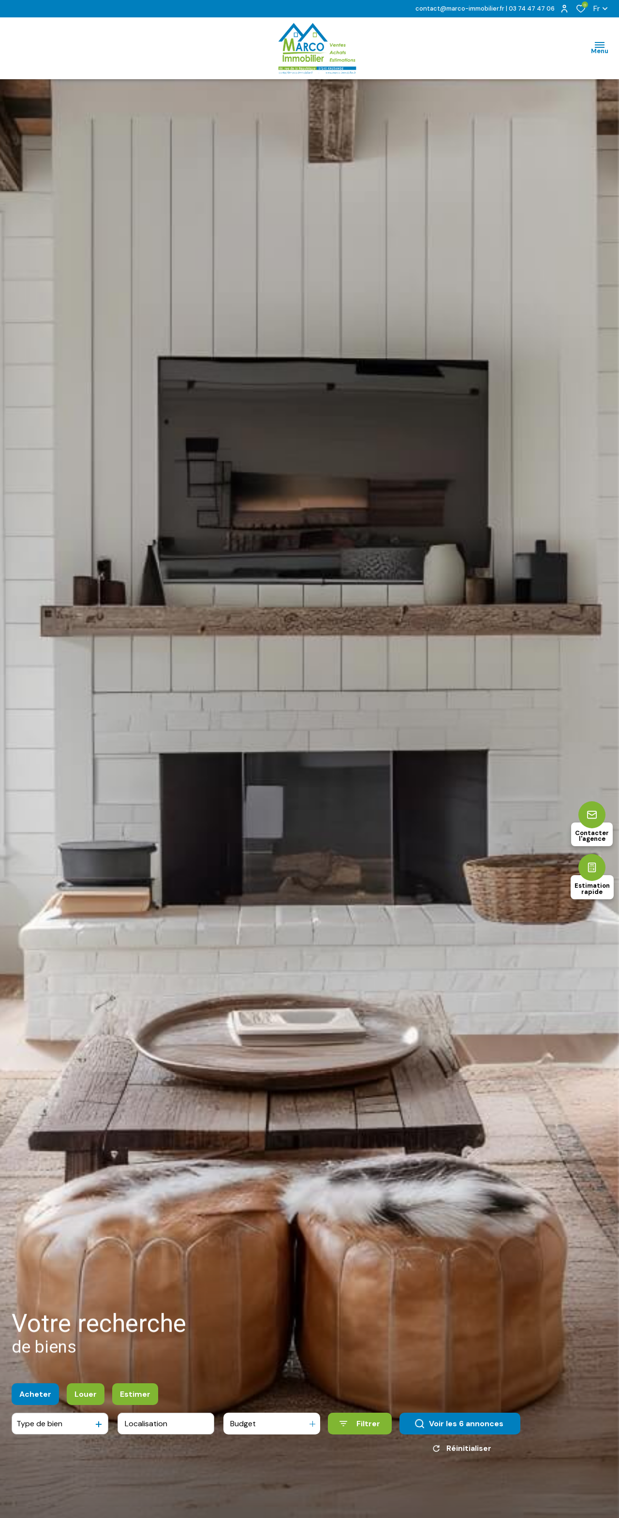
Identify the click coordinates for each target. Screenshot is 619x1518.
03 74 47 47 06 (532, 8)
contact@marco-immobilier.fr (459, 8)
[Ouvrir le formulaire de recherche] (360, 1431)
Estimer (135, 1401)
